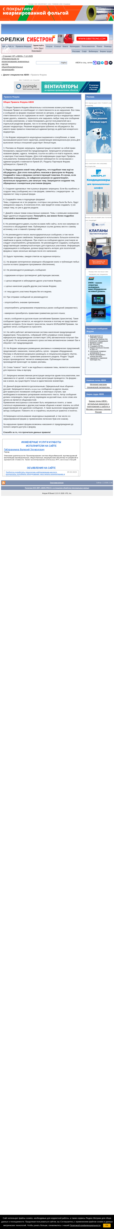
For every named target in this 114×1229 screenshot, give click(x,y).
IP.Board (51, 493)
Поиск (99, 46)
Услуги (49, 46)
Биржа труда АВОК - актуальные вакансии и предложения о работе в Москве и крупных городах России (98, 406)
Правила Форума (23, 46)
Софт (84, 51)
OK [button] (106, 1225)
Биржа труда (106, 51)
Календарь (75, 46)
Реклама (76, 51)
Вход (41, 48)
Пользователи (88, 46)
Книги (65, 46)
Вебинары (93, 51)
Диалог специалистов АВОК (16, 75)
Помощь (108, 46)
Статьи (57, 46)
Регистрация (36, 51)
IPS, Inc (68, 493)
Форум (44, 493)
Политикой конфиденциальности (85, 1225)
